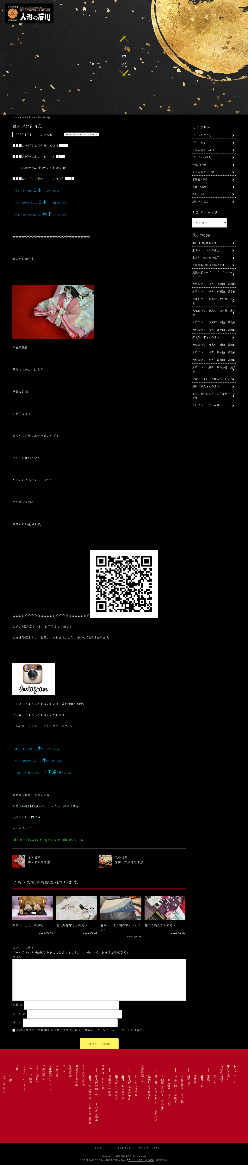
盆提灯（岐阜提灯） (149, 1089)
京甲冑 (196, 179)
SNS (17, 1068)
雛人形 (215, 1079)
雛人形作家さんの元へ (205, 337)
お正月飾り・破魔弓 (175, 1089)
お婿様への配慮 (109, 1085)
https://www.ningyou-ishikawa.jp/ (42, 167)
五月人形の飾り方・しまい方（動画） (90, 1101)
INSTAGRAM (4, 1084)
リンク (97, 1147)
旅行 (195, 194)
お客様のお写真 (76, 1075)
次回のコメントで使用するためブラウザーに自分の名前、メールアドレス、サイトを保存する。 (82, 1029)
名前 (17, 1004)
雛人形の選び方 (136, 1085)
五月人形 (197, 172)
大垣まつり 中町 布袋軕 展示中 (214, 291)
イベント (197, 135)
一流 (195, 164)
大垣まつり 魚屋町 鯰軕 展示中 (214, 322)
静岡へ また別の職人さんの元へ (212, 379)
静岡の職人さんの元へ (205, 386)
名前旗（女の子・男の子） (162, 1093)
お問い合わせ (37, 1074)
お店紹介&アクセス (50, 1078)
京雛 (195, 186)
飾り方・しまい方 (103, 1077)
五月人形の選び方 (123, 1087)
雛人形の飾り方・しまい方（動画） (96, 1099)
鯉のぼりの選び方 (116, 1087)
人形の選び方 (142, 1074)
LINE (11, 1078)
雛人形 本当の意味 (129, 1088)
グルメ (196, 142)
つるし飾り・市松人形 (169, 1090)
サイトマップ (124, 1147)
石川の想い (228, 1072)
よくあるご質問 (83, 1075)
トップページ (234, 1074)
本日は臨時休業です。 (205, 243)
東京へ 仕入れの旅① (205, 257)
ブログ (196, 157)
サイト (17, 1022)
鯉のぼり (197, 201)
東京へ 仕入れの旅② (205, 250)
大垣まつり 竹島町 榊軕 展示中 (214, 344)
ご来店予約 (43, 1072)
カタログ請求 (30, 1074)
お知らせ (57, 1071)
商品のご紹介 (221, 1074)
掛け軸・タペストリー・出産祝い (155, 1098)
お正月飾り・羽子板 (182, 1089)
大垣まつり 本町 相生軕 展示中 (214, 352)
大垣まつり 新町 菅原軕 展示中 (214, 360)
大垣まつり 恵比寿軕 (205, 405)
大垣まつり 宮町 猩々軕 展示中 (214, 329)
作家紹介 (70, 1071)
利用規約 (150, 1160)
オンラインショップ (24, 1079)
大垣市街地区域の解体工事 (208, 265)
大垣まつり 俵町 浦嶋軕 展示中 (214, 284)
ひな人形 (197, 150)
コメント (20, 957)
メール (19, 1013)
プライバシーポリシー (150, 1147)
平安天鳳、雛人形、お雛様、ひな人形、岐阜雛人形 (81, 134)
